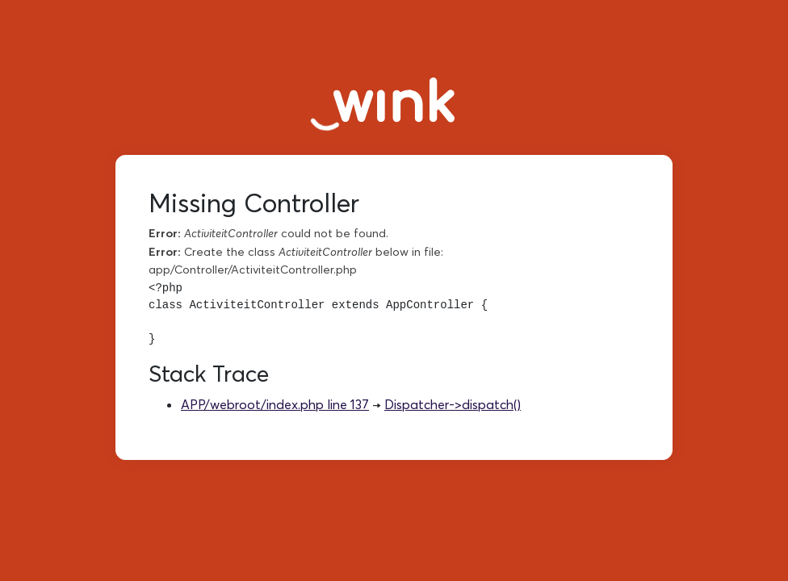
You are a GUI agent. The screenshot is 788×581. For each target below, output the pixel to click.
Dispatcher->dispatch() (452, 404)
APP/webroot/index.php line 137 (275, 404)
